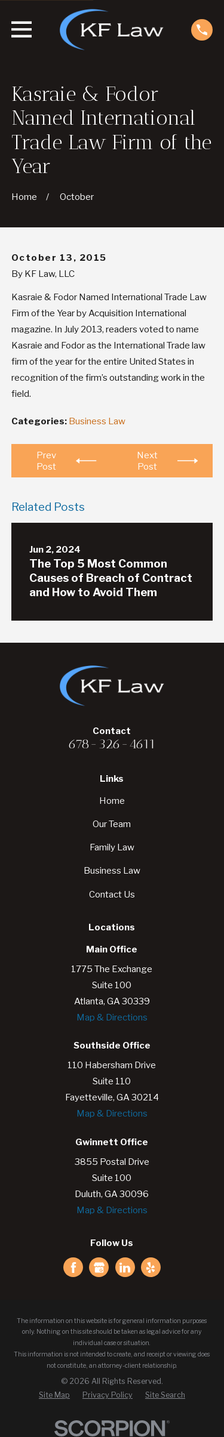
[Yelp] (150, 1267)
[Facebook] (73, 1267)
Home (112, 800)
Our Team (112, 824)
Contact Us (112, 894)
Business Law (97, 421)
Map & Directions (112, 1017)
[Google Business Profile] (99, 1267)
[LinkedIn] (124, 1267)
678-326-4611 (111, 744)
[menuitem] (54, 1395)
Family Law (112, 847)
